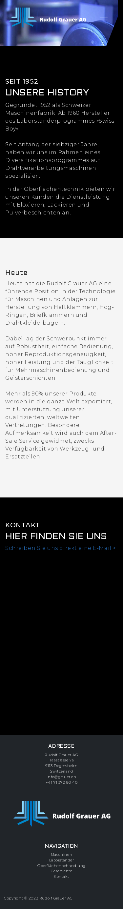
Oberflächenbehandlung (61, 865)
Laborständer (61, 860)
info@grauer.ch (61, 777)
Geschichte (61, 871)
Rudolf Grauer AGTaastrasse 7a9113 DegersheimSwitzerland (61, 763)
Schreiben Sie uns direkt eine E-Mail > (60, 548)
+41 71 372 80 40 (61, 782)
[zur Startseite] (47, 18)
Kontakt (61, 876)
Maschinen (61, 854)
